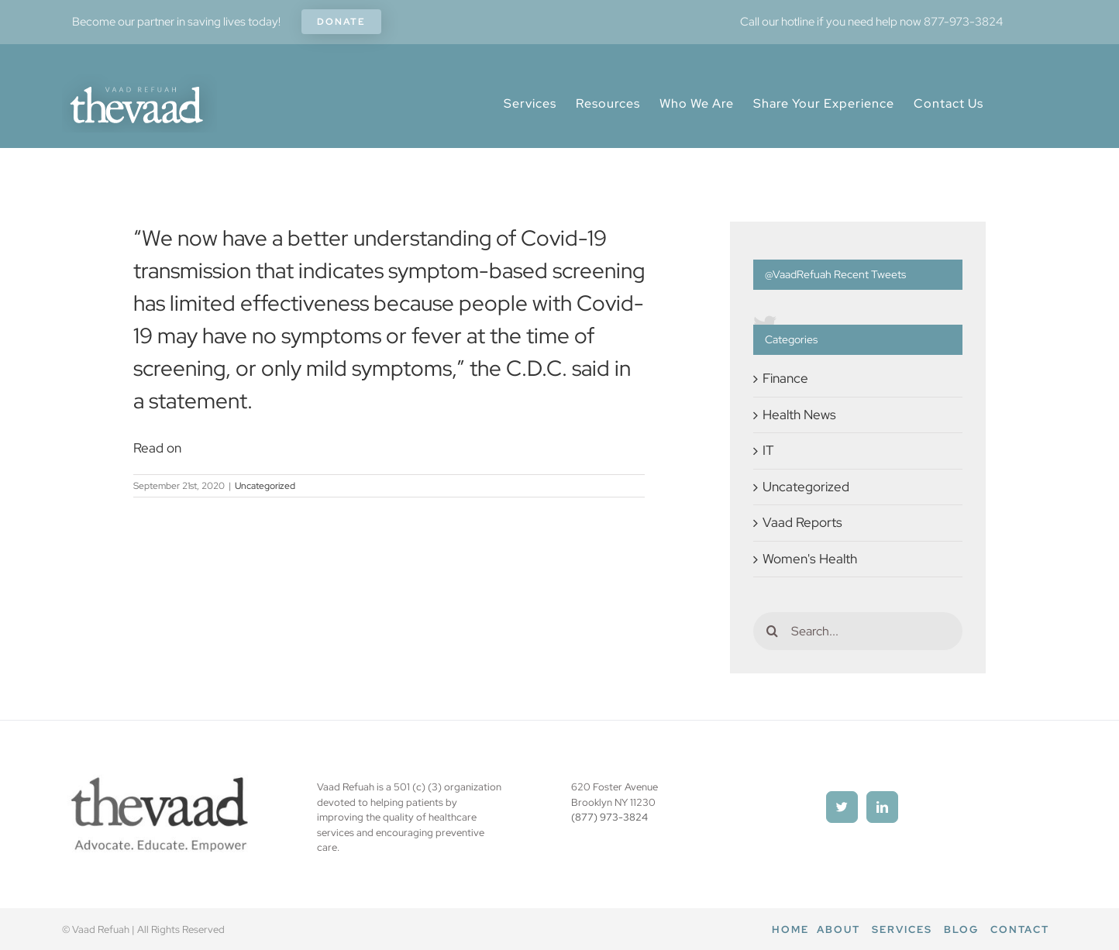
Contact (1019, 929)
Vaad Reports (802, 522)
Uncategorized (265, 486)
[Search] (772, 631)
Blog (961, 929)
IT (768, 450)
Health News (799, 414)
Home (790, 929)
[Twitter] (842, 807)
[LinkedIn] (882, 807)
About (838, 929)
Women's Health (810, 558)
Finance (785, 378)
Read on (157, 447)
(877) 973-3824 (609, 817)
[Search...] (857, 631)
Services (902, 929)
